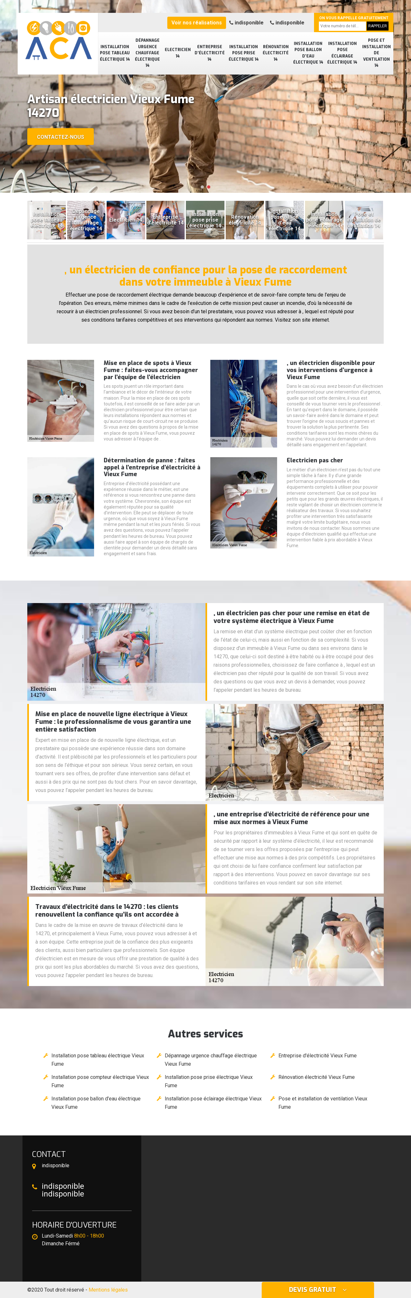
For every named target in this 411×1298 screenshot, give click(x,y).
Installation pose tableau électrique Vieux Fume (97, 1060)
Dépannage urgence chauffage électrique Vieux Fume (211, 1060)
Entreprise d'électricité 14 (210, 53)
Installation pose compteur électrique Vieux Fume (100, 1081)
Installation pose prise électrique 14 (244, 53)
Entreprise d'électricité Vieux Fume (317, 1056)
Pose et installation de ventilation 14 (376, 53)
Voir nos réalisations (196, 23)
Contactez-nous (60, 137)
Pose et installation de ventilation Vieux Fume (322, 1103)
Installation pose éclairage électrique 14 (342, 53)
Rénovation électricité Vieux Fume (316, 1077)
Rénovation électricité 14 (276, 53)
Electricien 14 (178, 53)
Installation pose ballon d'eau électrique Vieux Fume (96, 1103)
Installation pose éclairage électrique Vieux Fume (213, 1103)
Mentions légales (108, 1290)
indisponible (246, 23)
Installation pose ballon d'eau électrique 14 (308, 53)
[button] (202, 187)
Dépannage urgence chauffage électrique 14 (147, 53)
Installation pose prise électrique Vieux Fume (209, 1081)
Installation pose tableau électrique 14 (115, 53)
